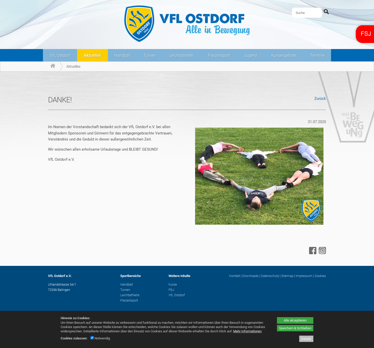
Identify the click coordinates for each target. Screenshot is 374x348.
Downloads (250, 276)
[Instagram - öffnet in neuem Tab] (321, 253)
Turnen (150, 55)
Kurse (173, 284)
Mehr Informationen (247, 331)
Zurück (320, 98)
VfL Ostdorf (60, 55)
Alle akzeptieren (295, 320)
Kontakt (234, 276)
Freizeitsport (219, 55)
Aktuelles (92, 55)
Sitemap (287, 276)
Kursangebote (283, 55)
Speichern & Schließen (295, 328)
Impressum (304, 276)
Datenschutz (270, 276)
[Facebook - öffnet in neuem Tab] (312, 253)
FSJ (171, 290)
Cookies (320, 276)
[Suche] (307, 13)
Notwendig (100, 338)
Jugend (250, 55)
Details (306, 339)
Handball (122, 55)
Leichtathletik (181, 55)
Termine (317, 55)
